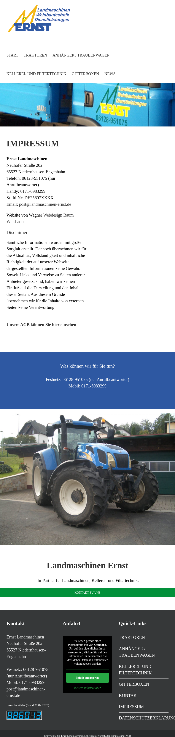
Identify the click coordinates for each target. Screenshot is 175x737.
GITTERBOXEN (134, 684)
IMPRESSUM (131, 706)
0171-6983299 (32, 682)
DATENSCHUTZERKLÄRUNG (144, 718)
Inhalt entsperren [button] (87, 677)
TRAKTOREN (132, 637)
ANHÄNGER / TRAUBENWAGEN (137, 652)
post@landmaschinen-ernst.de (45, 204)
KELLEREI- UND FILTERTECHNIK (135, 669)
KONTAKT (129, 695)
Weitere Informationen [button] (87, 688)
